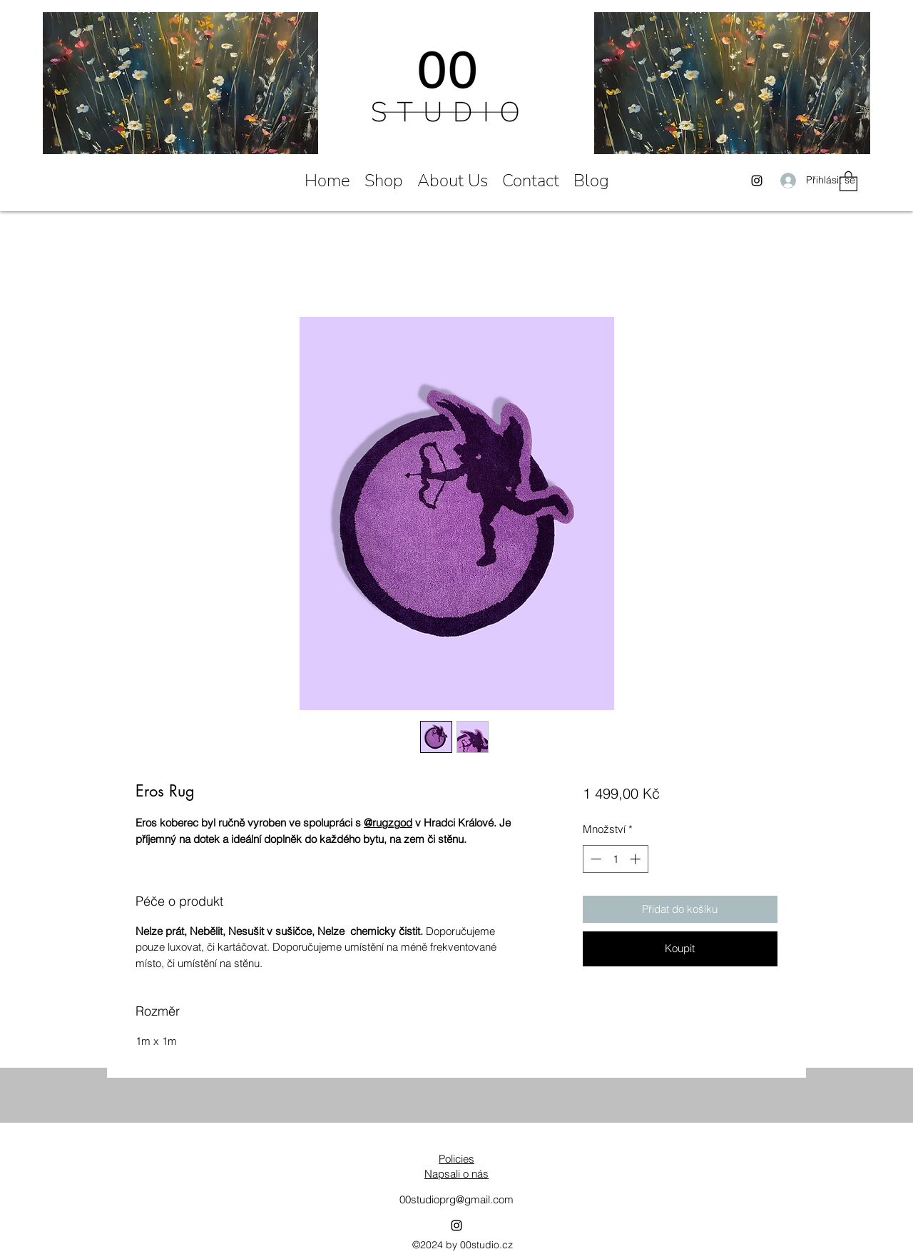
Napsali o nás (456, 1173)
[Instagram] (757, 180)
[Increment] (636, 859)
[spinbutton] (615, 859)
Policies (456, 1158)
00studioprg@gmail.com (456, 1199)
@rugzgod (388, 822)
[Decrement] (594, 859)
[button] (848, 180)
